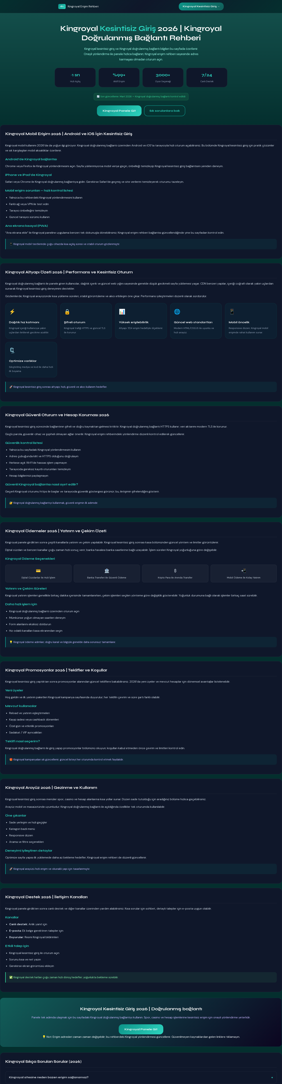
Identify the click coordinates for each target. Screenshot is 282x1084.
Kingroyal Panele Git (119, 110)
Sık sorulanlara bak (164, 110)
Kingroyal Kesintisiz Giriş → (201, 6)
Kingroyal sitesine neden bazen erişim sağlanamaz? (48, 1077)
